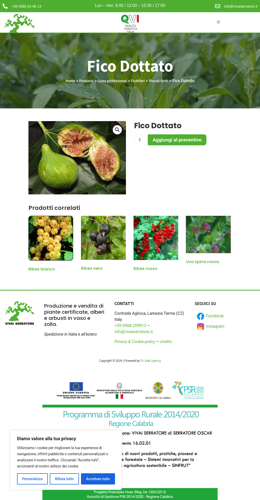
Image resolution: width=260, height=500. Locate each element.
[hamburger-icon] (218, 22)
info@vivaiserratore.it (240, 6)
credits (166, 341)
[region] (66, 460)
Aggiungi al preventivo (177, 140)
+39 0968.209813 (130, 325)
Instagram (210, 326)
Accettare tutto (98, 479)
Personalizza (32, 479)
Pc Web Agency (150, 361)
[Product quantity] (140, 140)
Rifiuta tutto (64, 479)
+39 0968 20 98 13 (26, 6)
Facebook (210, 316)
